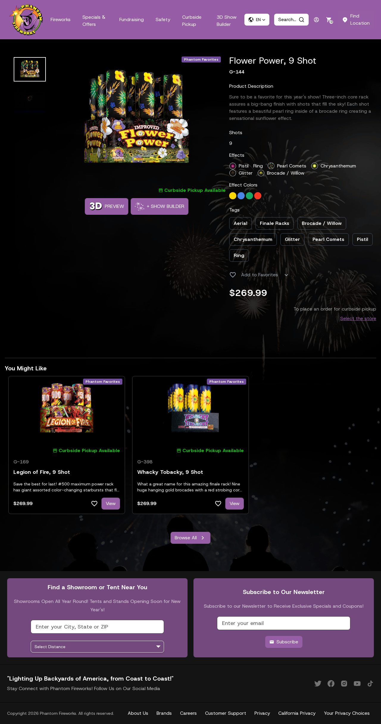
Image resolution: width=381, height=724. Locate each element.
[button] (257, 19)
